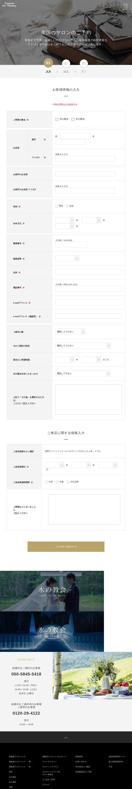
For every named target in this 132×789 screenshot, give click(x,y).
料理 (11, 745)
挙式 (11, 729)
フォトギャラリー (50, 718)
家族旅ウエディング (18, 713)
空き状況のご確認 (83, 724)
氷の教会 (80, 119)
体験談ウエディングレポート (55, 713)
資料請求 (79, 713)
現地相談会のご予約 (84, 729)
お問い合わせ (81, 718)
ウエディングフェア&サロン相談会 (51, 730)
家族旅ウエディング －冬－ (22, 724)
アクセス (46, 743)
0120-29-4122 (26, 668)
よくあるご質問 (49, 737)
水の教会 (64, 119)
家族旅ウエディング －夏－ (22, 718)
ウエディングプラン (51, 724)
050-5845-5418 (26, 629)
